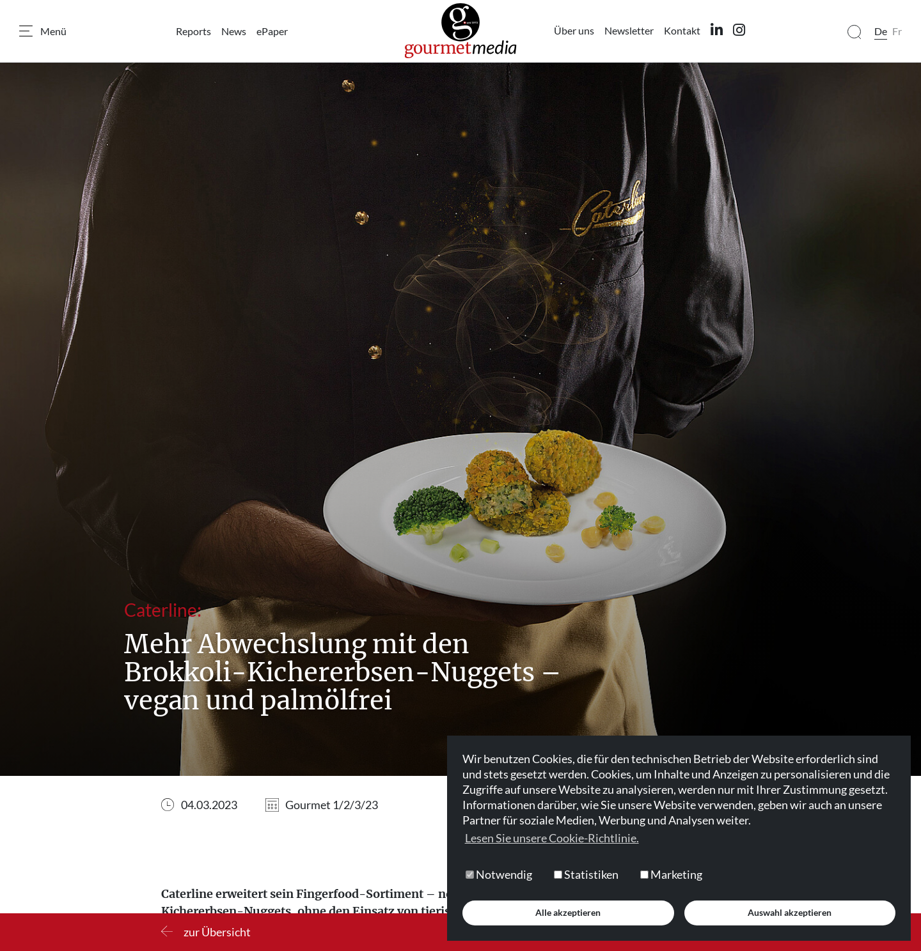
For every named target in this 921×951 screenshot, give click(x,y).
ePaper (272, 31)
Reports (193, 31)
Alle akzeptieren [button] (568, 912)
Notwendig (499, 874)
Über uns (574, 30)
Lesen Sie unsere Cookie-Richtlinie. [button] (552, 838)
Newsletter (629, 30)
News (233, 31)
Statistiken (586, 874)
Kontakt (682, 30)
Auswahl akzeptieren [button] (789, 912)
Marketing (671, 874)
